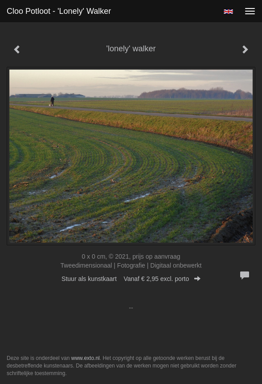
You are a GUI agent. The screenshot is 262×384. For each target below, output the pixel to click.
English (228, 11)
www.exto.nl (85, 358)
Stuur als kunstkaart (131, 278)
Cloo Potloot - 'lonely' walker (59, 11)
